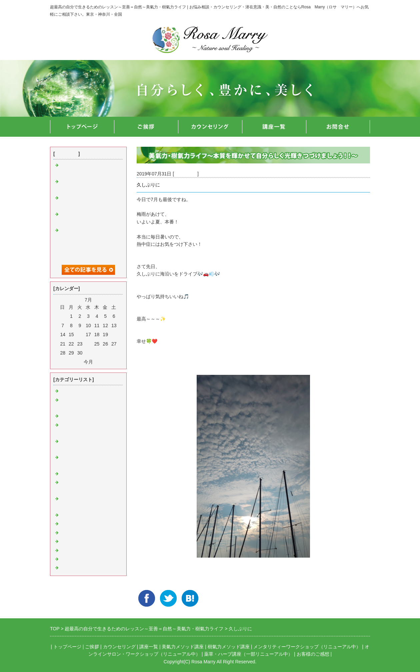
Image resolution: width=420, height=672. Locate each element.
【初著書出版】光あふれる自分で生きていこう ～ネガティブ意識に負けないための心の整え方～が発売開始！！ (88, 245)
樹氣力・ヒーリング (81, 474)
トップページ (67, 646)
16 (80, 334)
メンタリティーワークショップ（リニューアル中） (307, 646)
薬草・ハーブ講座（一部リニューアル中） (248, 654)
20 (114, 334)
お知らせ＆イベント (81, 515)
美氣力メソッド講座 (183, 646)
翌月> (100, 362)
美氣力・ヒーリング (81, 391)
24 (88, 344)
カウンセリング (119, 646)
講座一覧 (148, 646)
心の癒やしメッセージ (83, 550)
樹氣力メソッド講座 (229, 646)
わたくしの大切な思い (83, 541)
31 (88, 353)
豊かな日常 (185, 173)
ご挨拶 (92, 646)
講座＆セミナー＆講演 (83, 524)
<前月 (76, 362)
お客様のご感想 (313, 654)
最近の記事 (66, 153)
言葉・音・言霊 (76, 416)
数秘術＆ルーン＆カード (85, 568)
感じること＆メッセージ (85, 559)
